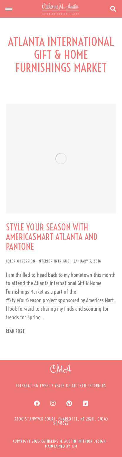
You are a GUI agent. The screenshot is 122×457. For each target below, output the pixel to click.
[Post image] (61, 159)
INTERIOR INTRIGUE (53, 261)
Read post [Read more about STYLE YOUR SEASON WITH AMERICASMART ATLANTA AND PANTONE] (15, 331)
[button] (9, 9)
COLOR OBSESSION (20, 261)
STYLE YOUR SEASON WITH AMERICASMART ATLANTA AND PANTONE (52, 237)
